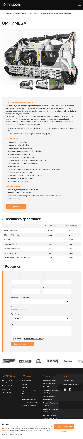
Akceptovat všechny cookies (64, 426)
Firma (45, 278)
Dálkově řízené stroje (50, 418)
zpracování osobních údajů (33, 339)
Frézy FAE (33, 13)
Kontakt (25, 387)
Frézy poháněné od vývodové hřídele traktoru (55, 13)
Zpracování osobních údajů (29, 392)
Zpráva (13, 324)
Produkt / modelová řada (20, 297)
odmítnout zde (17, 434)
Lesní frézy (5, 16)
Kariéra (24, 384)
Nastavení (64, 431)
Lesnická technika (21, 13)
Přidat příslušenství (18, 309)
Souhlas (4, 430)
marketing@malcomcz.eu (71, 384)
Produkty (9, 13)
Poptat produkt (13, 207)
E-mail (45, 287)
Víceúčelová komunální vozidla (50, 410)
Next (68, 88)
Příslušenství (15, 307)
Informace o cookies (29, 406)
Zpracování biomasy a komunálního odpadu (50, 382)
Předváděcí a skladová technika (50, 404)
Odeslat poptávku (20, 344)
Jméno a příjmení (17, 278)
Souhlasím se (29, 339)
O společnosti (27, 381)
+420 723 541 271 (69, 381)
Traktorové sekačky (49, 415)
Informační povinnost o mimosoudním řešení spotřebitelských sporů (30, 399)
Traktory (46, 387)
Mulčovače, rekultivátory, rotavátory (51, 391)
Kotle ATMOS (47, 399)
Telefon (14, 287)
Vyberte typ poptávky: (18, 314)
